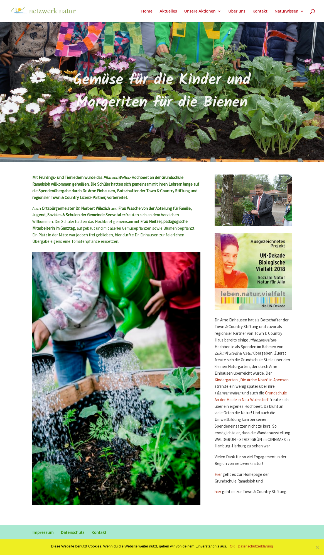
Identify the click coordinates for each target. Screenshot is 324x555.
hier (218, 492)
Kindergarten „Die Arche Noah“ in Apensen (252, 380)
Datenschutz (72, 532)
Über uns (236, 11)
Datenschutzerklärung (255, 546)
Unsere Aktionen (199, 11)
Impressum (42, 532)
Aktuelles (168, 11)
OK (232, 546)
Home (147, 11)
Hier (218, 474)
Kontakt (259, 11)
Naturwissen (286, 11)
